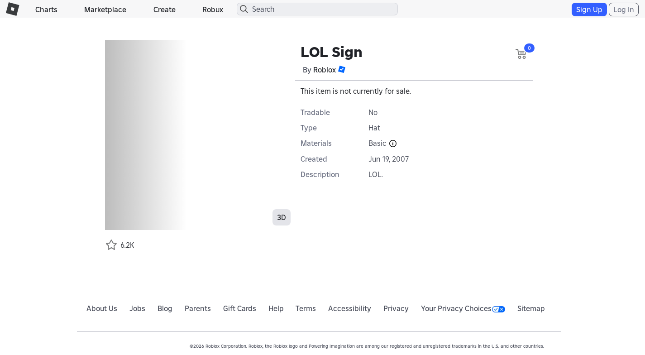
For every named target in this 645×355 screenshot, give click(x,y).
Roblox (324, 69)
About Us (101, 308)
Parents (198, 308)
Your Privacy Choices (463, 308)
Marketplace (105, 9)
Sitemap (531, 308)
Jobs (137, 308)
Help (276, 308)
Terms (306, 308)
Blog (165, 308)
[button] (341, 69)
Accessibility (349, 308)
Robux (212, 9)
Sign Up (589, 9)
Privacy (396, 308)
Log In (623, 9)
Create (164, 9)
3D (281, 217)
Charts (46, 9)
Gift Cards (239, 308)
